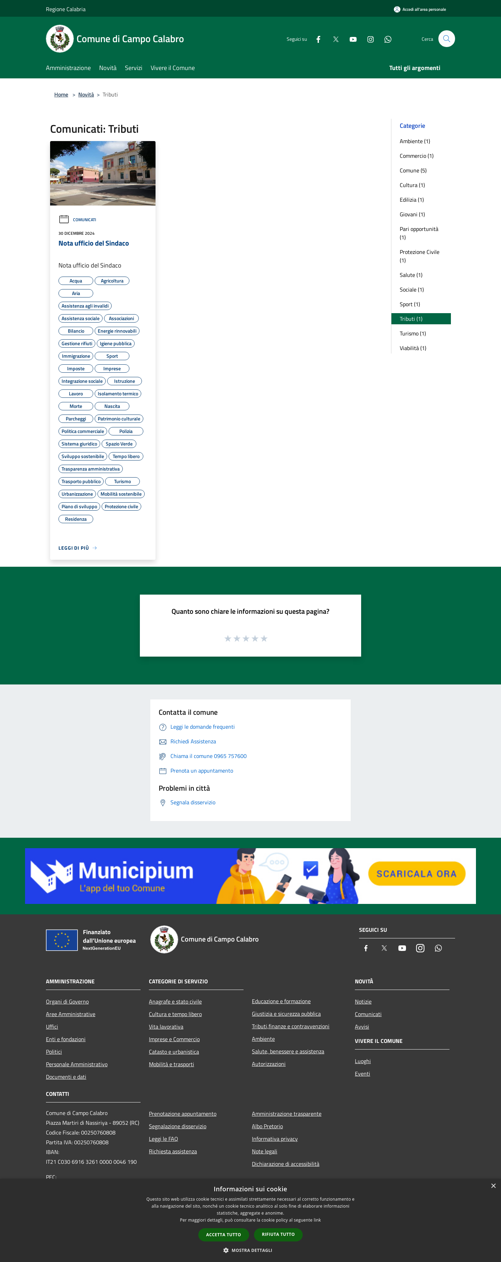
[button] (250, 1250)
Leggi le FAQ (163, 1139)
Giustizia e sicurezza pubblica (286, 1013)
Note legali (264, 1151)
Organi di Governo (67, 1001)
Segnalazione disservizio (177, 1126)
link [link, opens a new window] (317, 1220)
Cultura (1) (412, 185)
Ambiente (263, 1039)
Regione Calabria (66, 9)
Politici (54, 1051)
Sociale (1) (412, 289)
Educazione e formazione (281, 1001)
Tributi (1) (411, 319)
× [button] (493, 1186)
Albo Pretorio (267, 1126)
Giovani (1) (412, 214)
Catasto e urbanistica (174, 1051)
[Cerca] (446, 38)
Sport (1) (410, 304)
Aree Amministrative (70, 1014)
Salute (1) (411, 275)
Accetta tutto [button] (223, 1235)
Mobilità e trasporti (171, 1064)
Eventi (362, 1073)
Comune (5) (413, 170)
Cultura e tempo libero (175, 1014)
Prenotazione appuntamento (182, 1113)
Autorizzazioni (269, 1064)
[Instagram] (367, 38)
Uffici (52, 1026)
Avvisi (362, 1026)
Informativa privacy (275, 1139)
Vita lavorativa (166, 1026)
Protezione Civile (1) (419, 256)
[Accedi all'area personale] (420, 9)
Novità (86, 94)
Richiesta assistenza (173, 1151)
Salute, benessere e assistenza (288, 1051)
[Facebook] (315, 38)
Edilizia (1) (412, 199)
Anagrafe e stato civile (175, 1001)
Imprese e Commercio (174, 1039)
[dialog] (250, 1220)
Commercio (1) (417, 156)
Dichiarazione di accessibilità (285, 1164)
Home (61, 94)
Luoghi (363, 1061)
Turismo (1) (413, 333)
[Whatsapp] (385, 38)
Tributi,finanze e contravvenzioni (290, 1026)
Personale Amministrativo (77, 1064)
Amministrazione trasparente (286, 1113)
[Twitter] (333, 38)
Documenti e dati (66, 1077)
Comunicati (77, 219)
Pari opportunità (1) (419, 233)
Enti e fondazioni (66, 1039)
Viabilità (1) (413, 348)
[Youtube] (350, 38)
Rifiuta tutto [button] (278, 1234)
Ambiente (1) (415, 141)
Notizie (363, 1001)
